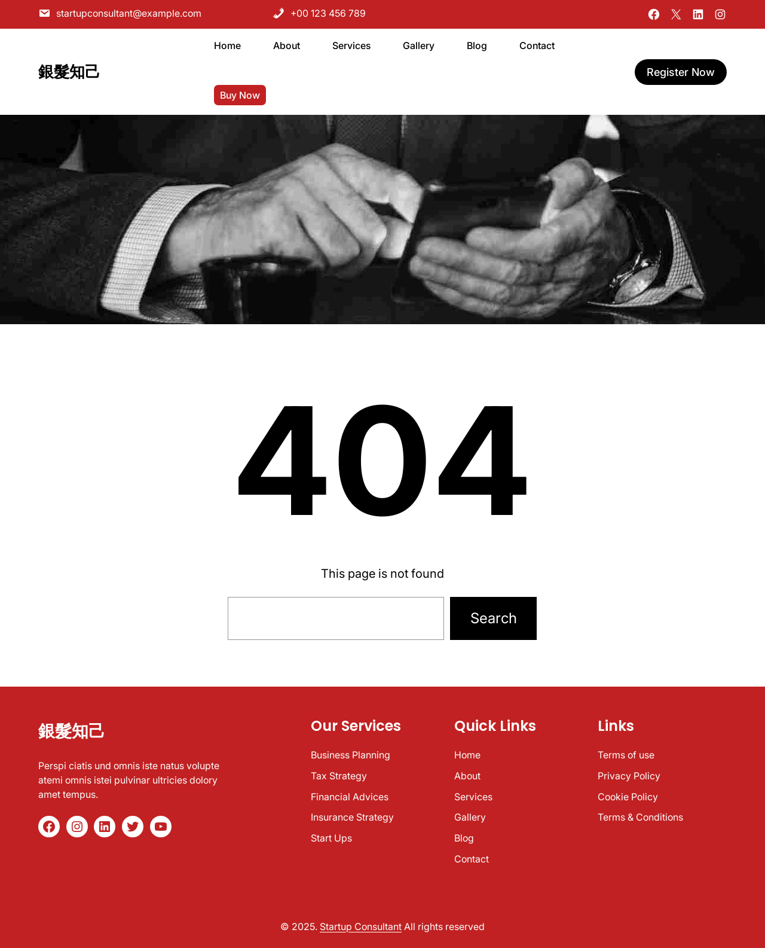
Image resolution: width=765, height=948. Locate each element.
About (467, 776)
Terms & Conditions (640, 817)
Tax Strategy (339, 776)
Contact (471, 859)
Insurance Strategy (352, 817)
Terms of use (626, 755)
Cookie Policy (628, 797)
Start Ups (331, 838)
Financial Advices (349, 797)
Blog (464, 838)
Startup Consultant (361, 926)
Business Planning (350, 755)
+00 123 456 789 (319, 13)
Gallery (470, 817)
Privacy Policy (629, 776)
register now (681, 72)
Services (473, 797)
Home (467, 755)
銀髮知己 (69, 72)
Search (493, 618)
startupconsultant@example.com (119, 13)
